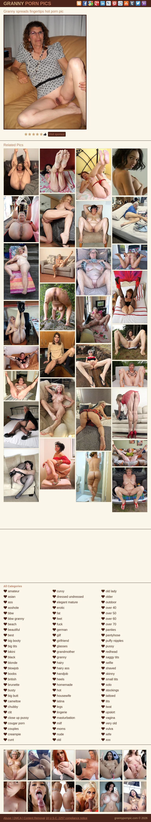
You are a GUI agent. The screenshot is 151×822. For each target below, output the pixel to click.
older (107, 596)
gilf (56, 635)
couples (11, 728)
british (10, 679)
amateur (11, 591)
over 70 (108, 624)
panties (108, 629)
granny (59, 657)
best (9, 635)
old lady (109, 591)
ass (8, 602)
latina (58, 701)
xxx (105, 739)
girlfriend (60, 640)
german (60, 629)
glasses (60, 646)
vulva (107, 728)
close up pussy (16, 717)
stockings (110, 690)
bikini (9, 651)
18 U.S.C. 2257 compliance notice (66, 818)
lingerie (59, 712)
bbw (9, 613)
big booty (12, 640)
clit (8, 712)
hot (56, 690)
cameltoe (12, 701)
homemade (62, 684)
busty (10, 690)
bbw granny (14, 618)
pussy (107, 646)
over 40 (108, 607)
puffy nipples (112, 640)
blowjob (11, 668)
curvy (58, 591)
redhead (109, 651)
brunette (11, 684)
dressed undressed (68, 596)
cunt (9, 739)
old (56, 739)
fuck (57, 624)
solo (106, 684)
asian (10, 596)
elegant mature (65, 602)
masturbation (63, 717)
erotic (58, 607)
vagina (108, 717)
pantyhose (110, 635)
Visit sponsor (57, 134)
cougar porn (14, 723)
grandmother (63, 651)
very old (109, 723)
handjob (60, 673)
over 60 (108, 618)
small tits (109, 679)
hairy (58, 662)
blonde (10, 662)
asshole (11, 607)
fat (56, 613)
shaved (108, 668)
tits (105, 701)
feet (57, 618)
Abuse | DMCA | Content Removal (24, 818)
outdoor (108, 602)
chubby (11, 706)
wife (106, 734)
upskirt (108, 712)
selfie (107, 662)
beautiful (12, 629)
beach (10, 624)
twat (106, 706)
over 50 (108, 613)
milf (57, 723)
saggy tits (110, 657)
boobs (10, 673)
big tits (10, 646)
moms (58, 728)
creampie (12, 734)
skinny (108, 673)
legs (57, 706)
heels (58, 679)
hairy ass (60, 668)
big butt (11, 695)
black (9, 657)
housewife (61, 695)
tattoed (108, 695)
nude (58, 734)
